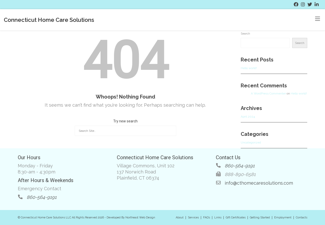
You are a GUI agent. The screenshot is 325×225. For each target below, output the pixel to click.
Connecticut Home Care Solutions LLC (46, 217)
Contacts (301, 217)
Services (193, 217)
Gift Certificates (236, 217)
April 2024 (248, 116)
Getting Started (260, 217)
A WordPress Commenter (268, 93)
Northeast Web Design (140, 217)
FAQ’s (206, 217)
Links (217, 217)
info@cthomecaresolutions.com (259, 183)
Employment (282, 217)
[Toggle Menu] (317, 18)
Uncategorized (251, 142)
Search (245, 33)
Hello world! (249, 68)
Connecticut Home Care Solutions (49, 20)
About (180, 217)
